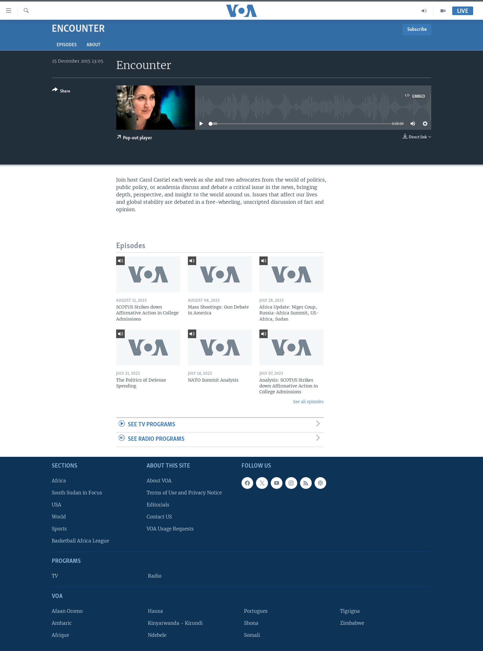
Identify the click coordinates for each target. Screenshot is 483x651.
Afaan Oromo (67, 611)
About (93, 45)
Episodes (67, 45)
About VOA (159, 480)
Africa (59, 480)
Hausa (155, 611)
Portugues (256, 611)
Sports (59, 529)
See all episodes (308, 401)
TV (55, 576)
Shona (251, 623)
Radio (154, 576)
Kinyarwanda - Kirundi (175, 623)
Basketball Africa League (80, 541)
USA (56, 505)
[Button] (61, 91)
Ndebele (157, 635)
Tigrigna (350, 611)
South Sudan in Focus (77, 492)
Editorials (158, 505)
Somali (252, 635)
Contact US (159, 517)
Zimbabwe (352, 623)
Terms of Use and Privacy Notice (184, 492)
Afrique (60, 635)
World (59, 517)
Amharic (62, 623)
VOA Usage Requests (170, 529)
